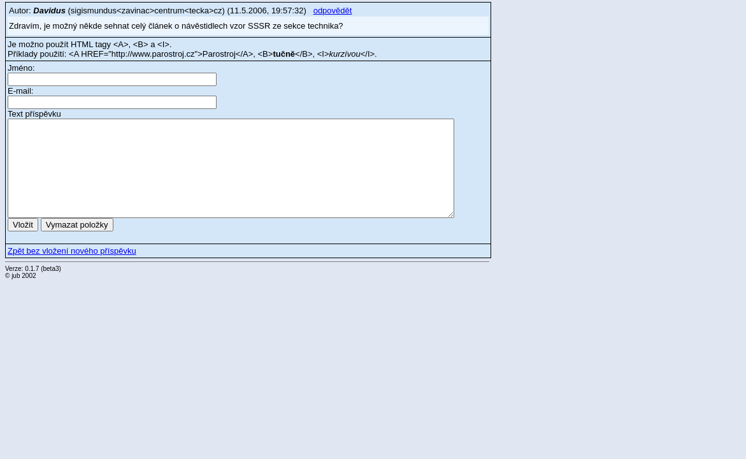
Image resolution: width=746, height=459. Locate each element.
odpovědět (332, 10)
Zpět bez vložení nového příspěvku (72, 251)
